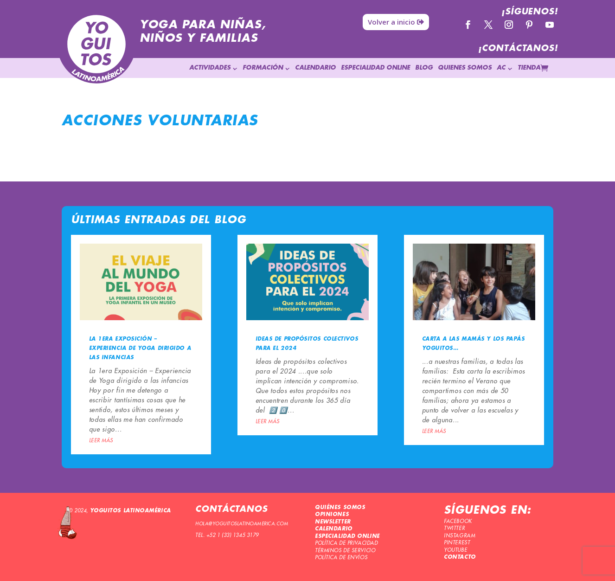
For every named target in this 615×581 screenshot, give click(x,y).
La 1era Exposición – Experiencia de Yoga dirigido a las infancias (140, 348)
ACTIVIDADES (210, 68)
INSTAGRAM (459, 536)
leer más (101, 441)
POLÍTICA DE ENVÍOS (341, 558)
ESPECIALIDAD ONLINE (375, 68)
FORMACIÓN (263, 68)
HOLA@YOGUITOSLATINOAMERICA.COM (241, 524)
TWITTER (454, 528)
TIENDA (529, 68)
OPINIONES (332, 514)
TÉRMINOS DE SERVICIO (345, 551)
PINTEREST (457, 543)
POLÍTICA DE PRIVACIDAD (346, 543)
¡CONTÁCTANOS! (518, 48)
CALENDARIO (315, 68)
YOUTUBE (455, 550)
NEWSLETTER (333, 522)
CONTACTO (459, 557)
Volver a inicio (391, 21)
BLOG (424, 68)
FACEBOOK (458, 521)
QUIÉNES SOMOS (340, 507)
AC (501, 68)
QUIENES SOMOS (465, 68)
